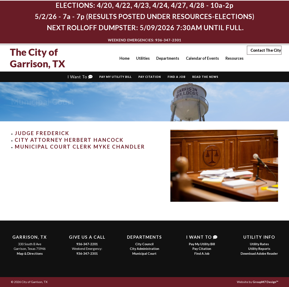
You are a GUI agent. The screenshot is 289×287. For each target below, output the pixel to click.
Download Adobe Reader (259, 253)
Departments (161, 58)
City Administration (144, 248)
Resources (228, 58)
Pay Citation (149, 77)
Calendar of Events (196, 58)
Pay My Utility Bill (115, 77)
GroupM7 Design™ (265, 282)
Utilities (137, 58)
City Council (144, 244)
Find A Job (177, 77)
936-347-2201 (87, 244)
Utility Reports (259, 248)
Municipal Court (144, 253)
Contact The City (264, 58)
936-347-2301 (87, 253)
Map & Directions (30, 253)
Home (119, 58)
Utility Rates (259, 244)
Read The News (205, 77)
